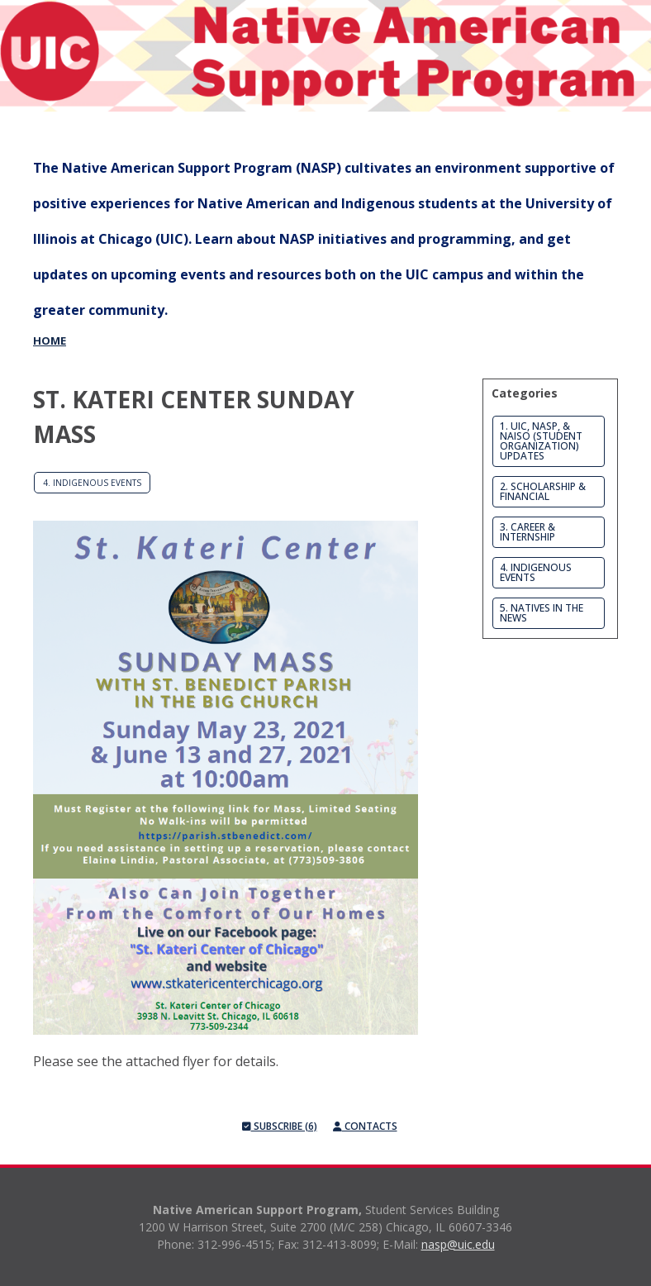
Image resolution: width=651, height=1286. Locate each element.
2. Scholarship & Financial (543, 491)
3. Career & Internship (527, 532)
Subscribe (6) (279, 1126)
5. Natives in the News (541, 613)
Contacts (365, 1126)
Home (49, 340)
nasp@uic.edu (458, 1244)
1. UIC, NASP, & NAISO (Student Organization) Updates (541, 441)
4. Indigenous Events (92, 482)
